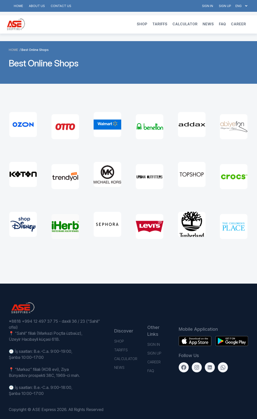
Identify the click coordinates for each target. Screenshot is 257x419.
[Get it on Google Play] (195, 341)
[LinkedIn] (210, 367)
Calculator (185, 24)
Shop (142, 24)
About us (37, 6)
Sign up (225, 6)
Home (18, 6)
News (208, 24)
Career (238, 24)
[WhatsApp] (223, 367)
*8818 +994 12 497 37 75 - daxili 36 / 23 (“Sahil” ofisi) (54, 324)
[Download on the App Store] (231, 341)
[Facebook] (184, 367)
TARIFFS (159, 24)
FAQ (222, 24)
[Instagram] (197, 367)
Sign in (207, 6)
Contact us (61, 6)
